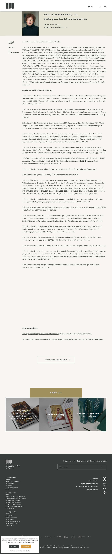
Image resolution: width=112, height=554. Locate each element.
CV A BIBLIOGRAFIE (13, 52)
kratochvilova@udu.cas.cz (16, 506)
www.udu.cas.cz (10, 489)
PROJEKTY (11, 47)
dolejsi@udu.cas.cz (15, 521)
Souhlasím (26, 546)
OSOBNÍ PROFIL (11, 43)
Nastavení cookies (92, 489)
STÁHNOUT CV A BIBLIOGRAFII (56, 359)
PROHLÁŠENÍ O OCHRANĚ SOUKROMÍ (87, 487)
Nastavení (14, 546)
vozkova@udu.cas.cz (15, 504)
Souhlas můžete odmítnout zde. (20, 551)
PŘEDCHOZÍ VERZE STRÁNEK (89, 484)
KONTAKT (95, 478)
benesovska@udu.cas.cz (60, 27)
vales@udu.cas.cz (14, 523)
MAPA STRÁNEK (93, 481)
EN (91, 6)
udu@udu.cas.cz (14, 487)
